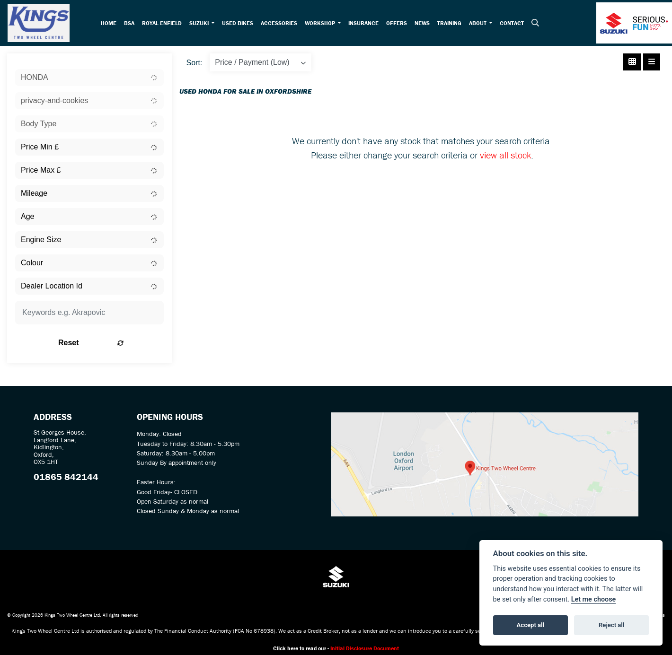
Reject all (611, 625)
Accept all (530, 625)
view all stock (505, 157)
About (480, 23)
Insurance (366, 23)
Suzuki (201, 23)
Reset (115, 345)
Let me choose (593, 599)
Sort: (194, 65)
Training (452, 23)
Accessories (281, 23)
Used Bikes (239, 23)
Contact (514, 23)
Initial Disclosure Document (364, 651)
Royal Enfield (164, 23)
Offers (399, 23)
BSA (131, 23)
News (424, 23)
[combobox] (89, 80)
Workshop (322, 23)
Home (110, 23)
